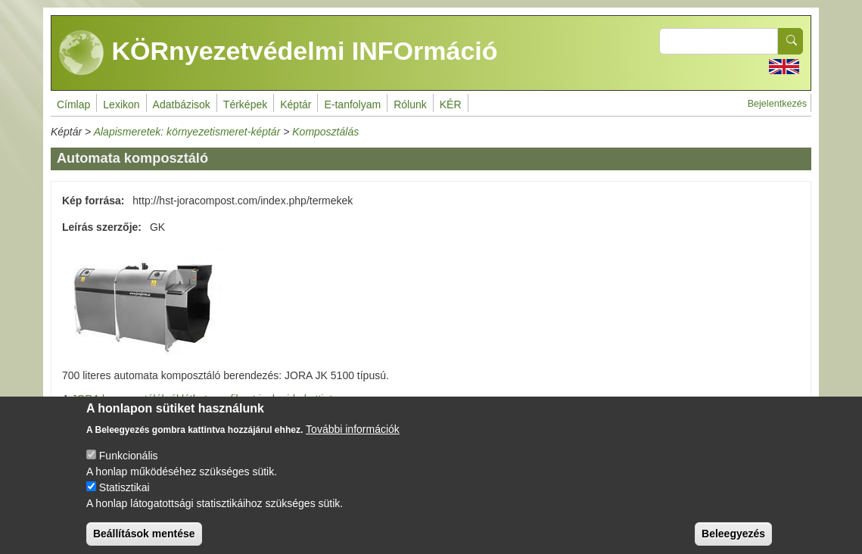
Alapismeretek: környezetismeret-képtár (187, 132)
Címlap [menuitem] (73, 104)
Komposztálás (325, 132)
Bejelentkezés (777, 103)
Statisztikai (124, 498)
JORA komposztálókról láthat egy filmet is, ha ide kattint (201, 399)
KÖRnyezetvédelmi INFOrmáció (278, 53)
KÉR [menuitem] (451, 104)
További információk (353, 440)
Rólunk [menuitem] (410, 104)
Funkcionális (128, 466)
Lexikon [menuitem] (121, 104)
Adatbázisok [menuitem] (181, 104)
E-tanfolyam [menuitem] (352, 104)
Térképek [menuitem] (245, 104)
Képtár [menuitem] (295, 104)
